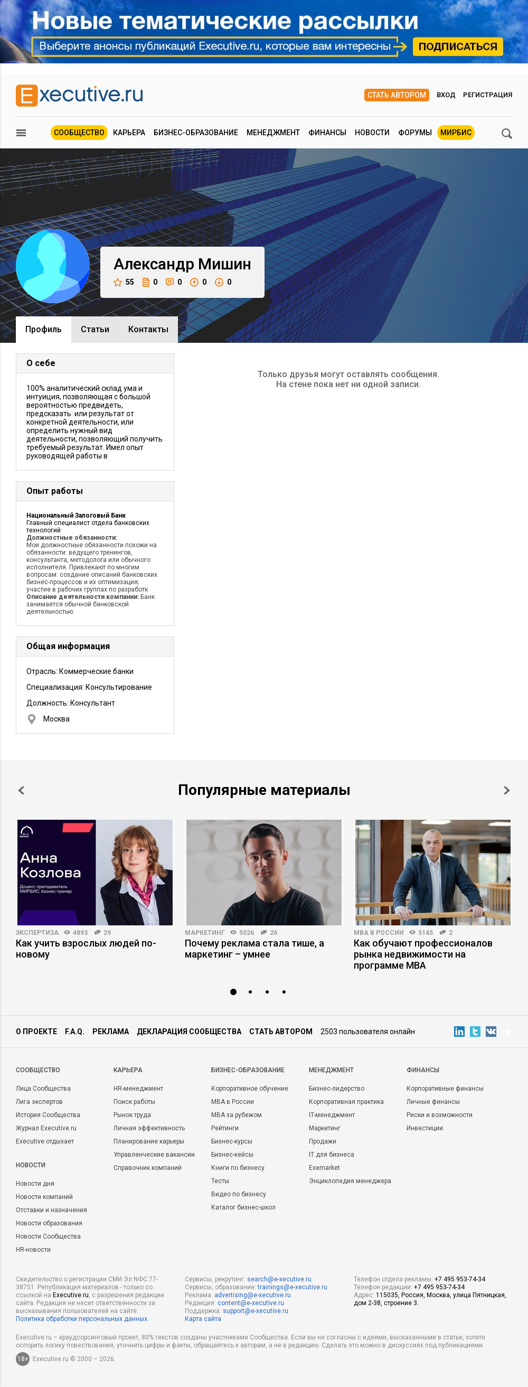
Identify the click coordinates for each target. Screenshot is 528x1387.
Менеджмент (273, 132)
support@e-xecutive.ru (255, 1311)
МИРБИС (456, 132)
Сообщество (79, 132)
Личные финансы (433, 1101)
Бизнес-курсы (231, 1141)
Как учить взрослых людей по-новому (86, 949)
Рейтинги (225, 1128)
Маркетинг (205, 932)
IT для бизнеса (331, 1154)
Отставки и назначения (51, 1210)
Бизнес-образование (196, 132)
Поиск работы (134, 1101)
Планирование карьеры (149, 1141)
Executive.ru (71, 1295)
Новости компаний (44, 1197)
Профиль (43, 329)
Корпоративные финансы (445, 1088)
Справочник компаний (148, 1168)
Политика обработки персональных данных (81, 1319)
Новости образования (49, 1223)
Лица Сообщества (43, 1088)
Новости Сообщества (48, 1236)
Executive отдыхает (45, 1141)
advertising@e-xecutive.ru (252, 1295)
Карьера (129, 132)
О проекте (36, 1031)
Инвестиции (425, 1128)
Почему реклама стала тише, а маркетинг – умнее (254, 949)
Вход (446, 95)
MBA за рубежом (236, 1115)
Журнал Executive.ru (46, 1128)
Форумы (415, 132)
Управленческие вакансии (154, 1154)
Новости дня (35, 1183)
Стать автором (396, 95)
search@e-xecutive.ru (279, 1279)
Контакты (148, 329)
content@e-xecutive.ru (251, 1303)
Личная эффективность (149, 1128)
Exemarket (324, 1168)
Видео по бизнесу (238, 1194)
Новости (372, 132)
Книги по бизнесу (238, 1168)
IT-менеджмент (332, 1115)
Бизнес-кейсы (232, 1154)
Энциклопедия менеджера (350, 1181)
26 (273, 932)
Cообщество (38, 1070)
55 (124, 282)
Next (507, 790)
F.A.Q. (74, 1031)
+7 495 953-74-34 (460, 1279)
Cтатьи (95, 329)
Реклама (110, 1031)
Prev (21, 790)
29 (107, 932)
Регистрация (487, 95)
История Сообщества (48, 1115)
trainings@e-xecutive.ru (292, 1287)
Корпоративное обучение (249, 1088)
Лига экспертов (39, 1101)
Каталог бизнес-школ (243, 1207)
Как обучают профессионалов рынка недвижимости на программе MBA (423, 954)
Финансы (327, 132)
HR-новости (33, 1249)
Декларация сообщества (189, 1031)
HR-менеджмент (138, 1088)
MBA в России (379, 932)
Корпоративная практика (346, 1101)
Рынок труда (132, 1115)
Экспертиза (37, 932)
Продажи (322, 1141)
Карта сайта (203, 1319)
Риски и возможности (440, 1115)
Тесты (220, 1181)
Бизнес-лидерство (336, 1088)
